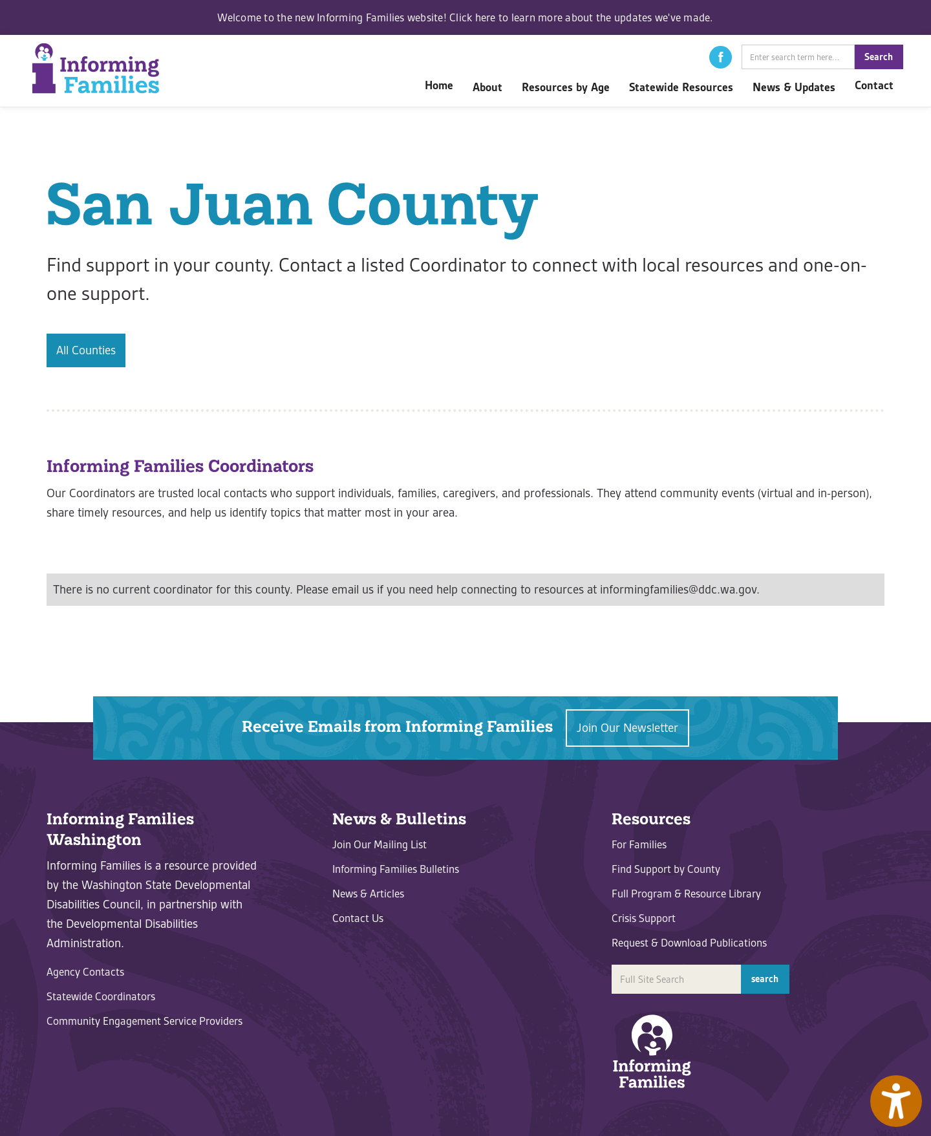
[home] (96, 68)
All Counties (86, 350)
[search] (798, 57)
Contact (874, 85)
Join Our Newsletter (627, 727)
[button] (720, 57)
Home (439, 85)
